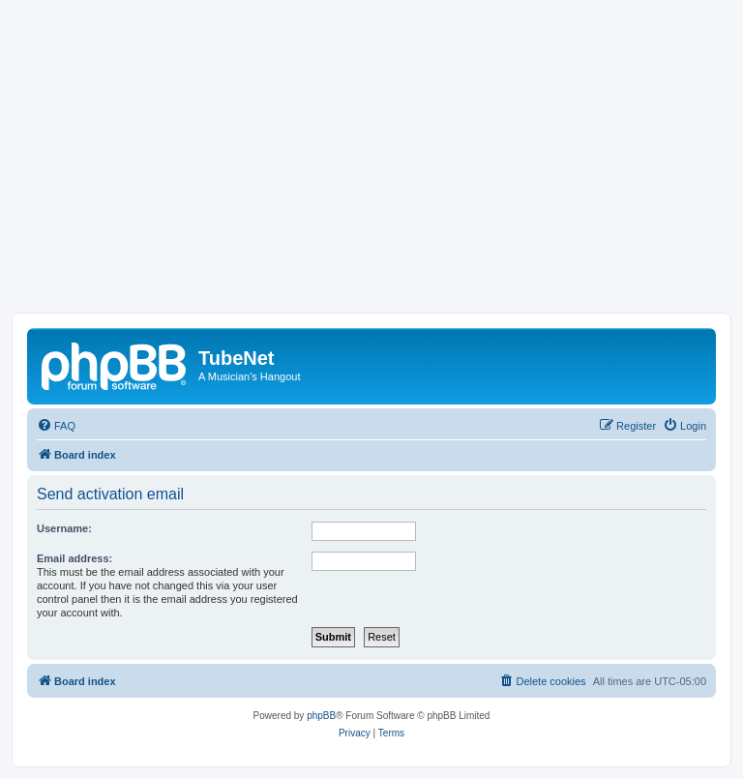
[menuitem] (56, 425)
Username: (64, 528)
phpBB (321, 715)
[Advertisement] (371, 167)
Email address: (74, 558)
